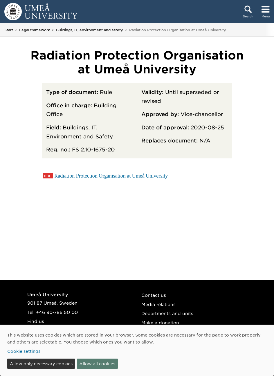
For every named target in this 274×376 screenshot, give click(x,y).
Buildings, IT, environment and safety (89, 30)
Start (8, 30)
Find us (35, 321)
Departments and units (167, 313)
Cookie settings (23, 351)
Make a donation (160, 322)
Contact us (153, 295)
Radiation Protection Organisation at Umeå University (111, 176)
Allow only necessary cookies (41, 363)
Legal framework (34, 30)
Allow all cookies (97, 363)
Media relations (158, 304)
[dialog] (137, 350)
